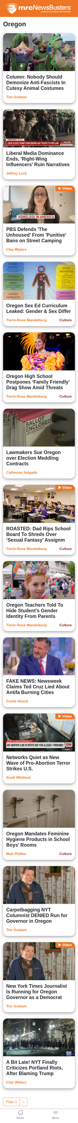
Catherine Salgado (21, 473)
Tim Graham (16, 97)
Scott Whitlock (18, 778)
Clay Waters (16, 249)
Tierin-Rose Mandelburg (26, 320)
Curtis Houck (17, 701)
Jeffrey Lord (16, 173)
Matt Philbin (16, 854)
